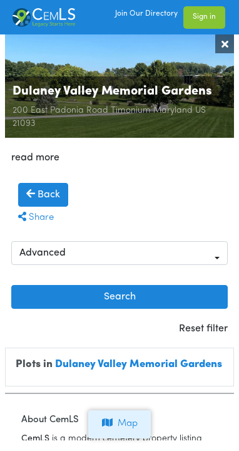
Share (36, 217)
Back (43, 194)
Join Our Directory (146, 14)
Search (120, 297)
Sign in (204, 17)
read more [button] (35, 158)
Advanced (42, 253)
